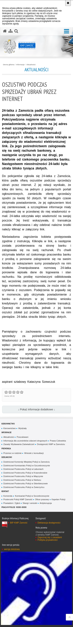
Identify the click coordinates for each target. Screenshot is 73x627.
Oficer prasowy (42, 499)
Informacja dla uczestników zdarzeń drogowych (25, 441)
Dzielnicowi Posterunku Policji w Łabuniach (23, 469)
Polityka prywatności (47, 540)
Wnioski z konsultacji (34, 453)
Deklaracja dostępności (48, 522)
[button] (66, 31)
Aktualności (31, 65)
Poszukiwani (22, 437)
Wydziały (22, 428)
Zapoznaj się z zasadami (49, 537)
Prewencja (6, 448)
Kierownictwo (8, 423)
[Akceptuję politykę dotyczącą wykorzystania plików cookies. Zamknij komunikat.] (68, 3)
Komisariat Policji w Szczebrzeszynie (32, 496)
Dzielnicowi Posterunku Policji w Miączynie (23, 476)
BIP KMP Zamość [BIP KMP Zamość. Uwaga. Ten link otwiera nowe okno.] (18, 522)
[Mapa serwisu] (10, 31)
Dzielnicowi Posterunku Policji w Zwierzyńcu (23, 487)
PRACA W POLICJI (8, 507)
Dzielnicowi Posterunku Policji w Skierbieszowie (25, 483)
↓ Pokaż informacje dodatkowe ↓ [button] (36, 409)
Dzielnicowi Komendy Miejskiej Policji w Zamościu (26, 462)
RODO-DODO (21, 507)
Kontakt (5, 491)
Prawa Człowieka (58, 441)
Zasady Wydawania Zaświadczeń (18, 444)
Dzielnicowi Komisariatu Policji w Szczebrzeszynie (26, 465)
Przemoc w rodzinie (12, 453)
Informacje (20, 65)
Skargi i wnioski (30, 503)
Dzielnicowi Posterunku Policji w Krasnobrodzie (25, 473)
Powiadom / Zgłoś (11, 503)
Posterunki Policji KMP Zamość (17, 499)
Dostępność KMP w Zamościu (51, 444)
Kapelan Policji (58, 499)
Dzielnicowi (6, 457)
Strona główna (8, 65)
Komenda (7, 496)
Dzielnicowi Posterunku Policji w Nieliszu (22, 480)
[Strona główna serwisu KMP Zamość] (5, 31)
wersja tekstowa (12, 549)
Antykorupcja (46, 503)
